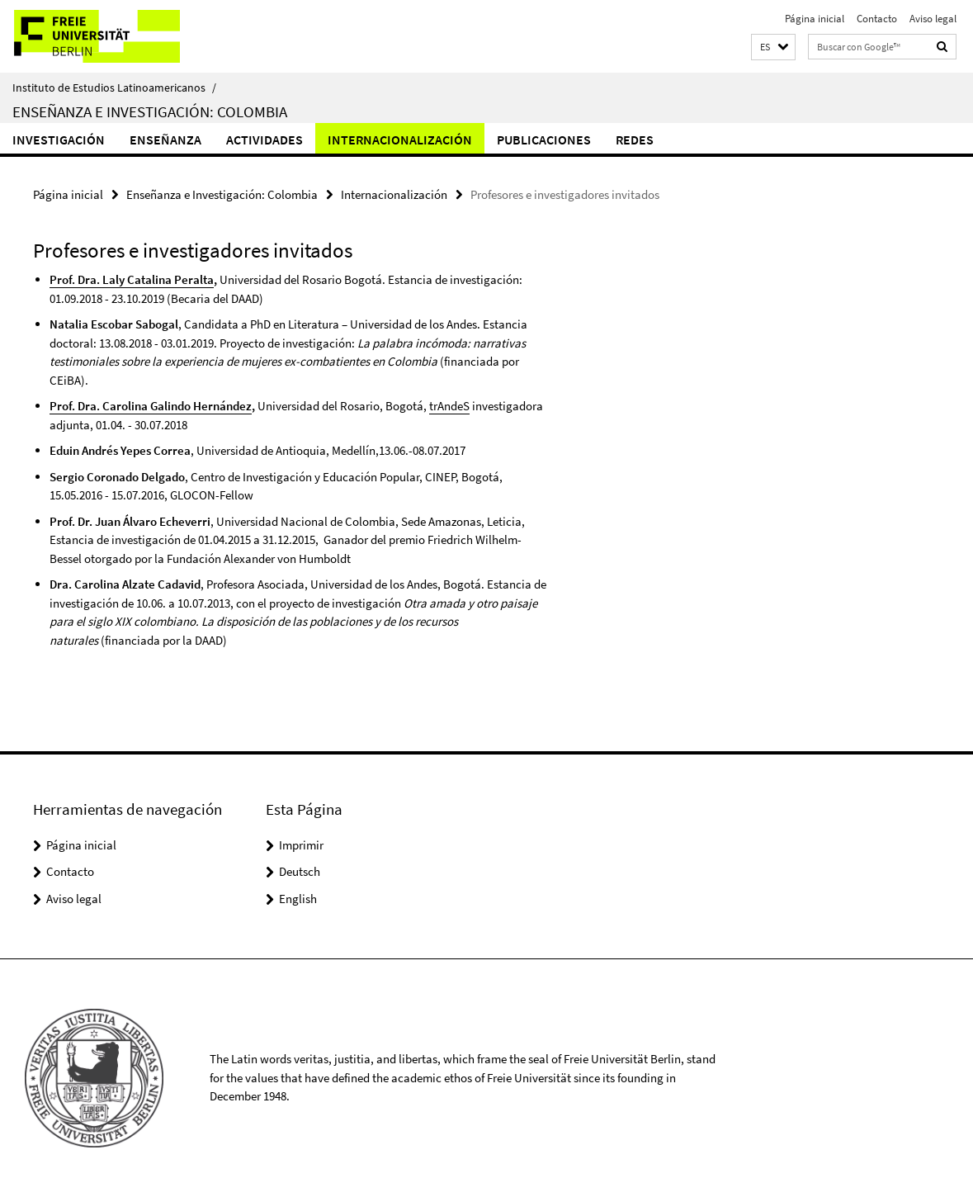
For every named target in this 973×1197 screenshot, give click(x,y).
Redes (635, 139)
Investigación (58, 139)
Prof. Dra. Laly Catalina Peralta (132, 279)
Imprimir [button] (301, 845)
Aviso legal (932, 19)
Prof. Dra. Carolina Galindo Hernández (151, 406)
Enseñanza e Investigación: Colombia (149, 111)
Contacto (877, 19)
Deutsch (299, 871)
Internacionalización (400, 139)
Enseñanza (165, 139)
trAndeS (449, 406)
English (298, 898)
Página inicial (814, 19)
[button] (773, 47)
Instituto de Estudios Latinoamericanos (114, 87)
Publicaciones (544, 139)
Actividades (264, 139)
